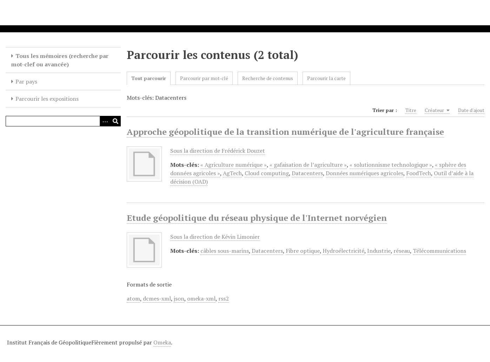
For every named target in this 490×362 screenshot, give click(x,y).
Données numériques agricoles (364, 173)
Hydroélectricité (343, 251)
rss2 (223, 298)
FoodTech (418, 173)
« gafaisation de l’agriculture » (308, 165)
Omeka (162, 342)
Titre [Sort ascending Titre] (410, 110)
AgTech (232, 173)
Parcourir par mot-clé (204, 78)
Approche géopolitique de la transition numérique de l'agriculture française (285, 131)
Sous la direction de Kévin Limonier (215, 237)
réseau (401, 251)
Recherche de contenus (267, 78)
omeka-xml (201, 298)
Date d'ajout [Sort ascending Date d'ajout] (471, 110)
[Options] (105, 121)
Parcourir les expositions (47, 99)
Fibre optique (303, 251)
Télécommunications (439, 251)
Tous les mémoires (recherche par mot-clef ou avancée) (59, 60)
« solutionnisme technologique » (391, 165)
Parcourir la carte (326, 78)
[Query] (63, 121)
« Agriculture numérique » (233, 165)
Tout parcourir (148, 78)
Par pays (26, 81)
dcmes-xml (157, 298)
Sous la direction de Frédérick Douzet (217, 150)
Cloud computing (267, 173)
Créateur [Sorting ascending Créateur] (437, 110)
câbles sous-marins (224, 251)
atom (133, 298)
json (179, 298)
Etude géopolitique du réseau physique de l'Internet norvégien (257, 217)
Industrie (379, 251)
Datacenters (307, 173)
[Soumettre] (115, 121)
